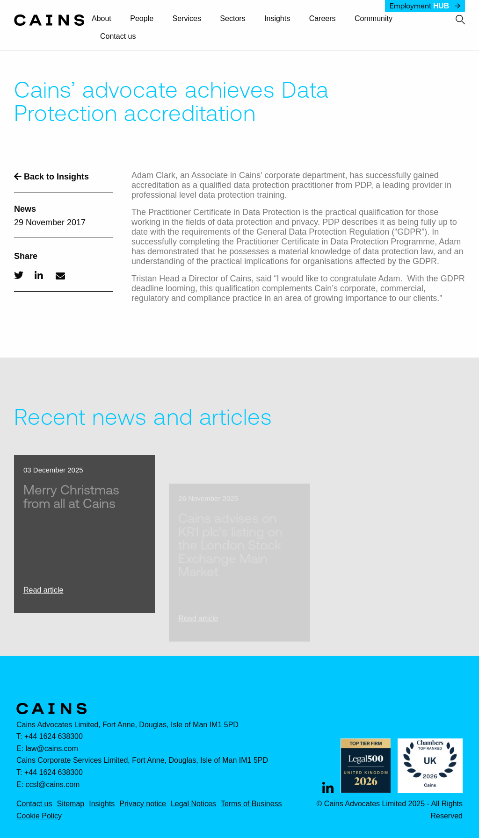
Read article (43, 599)
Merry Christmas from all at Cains (71, 505)
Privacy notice (142, 804)
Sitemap (70, 804)
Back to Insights (51, 176)
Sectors (232, 18)
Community (373, 18)
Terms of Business (251, 804)
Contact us (118, 36)
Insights (277, 18)
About (101, 18)
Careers (322, 18)
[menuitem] (106, 19)
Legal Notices (193, 804)
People (141, 18)
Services (187, 18)
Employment (425, 5)
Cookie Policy (39, 816)
